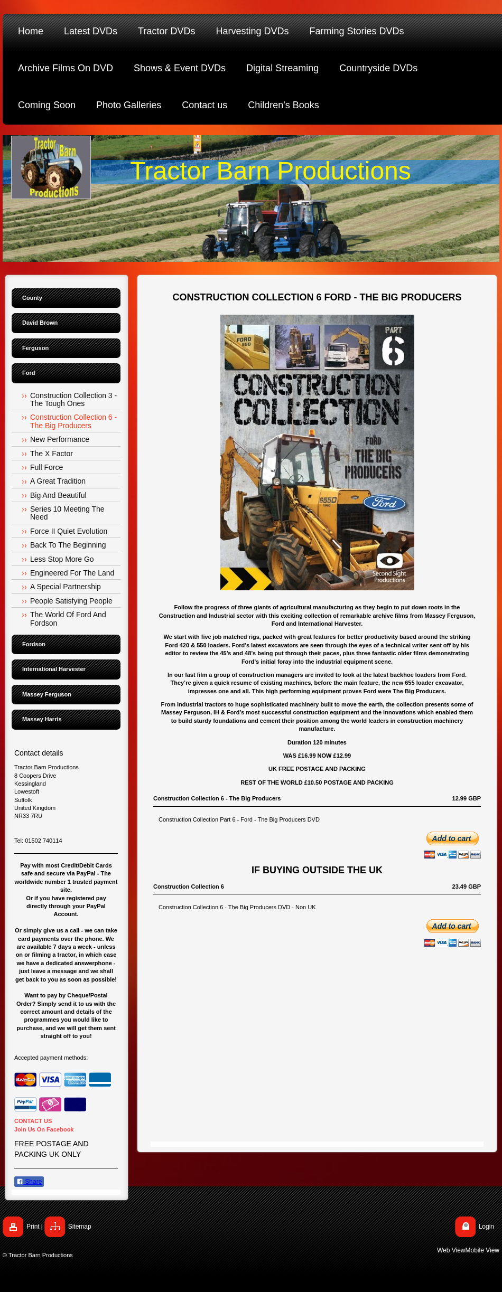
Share (29, 1181)
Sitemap (79, 1226)
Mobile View (482, 1250)
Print (33, 1226)
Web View (451, 1250)
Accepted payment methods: (51, 1057)
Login (486, 1226)
